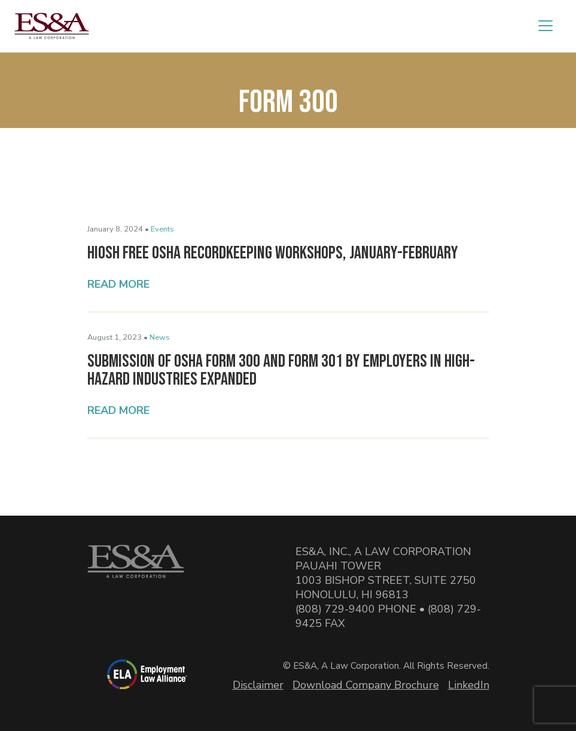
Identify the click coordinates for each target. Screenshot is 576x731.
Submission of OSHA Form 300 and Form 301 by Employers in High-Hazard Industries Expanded (281, 370)
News (160, 337)
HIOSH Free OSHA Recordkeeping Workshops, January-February (272, 253)
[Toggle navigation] (545, 25)
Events (162, 229)
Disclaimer (258, 685)
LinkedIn (468, 685)
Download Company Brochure (365, 685)
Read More (118, 284)
